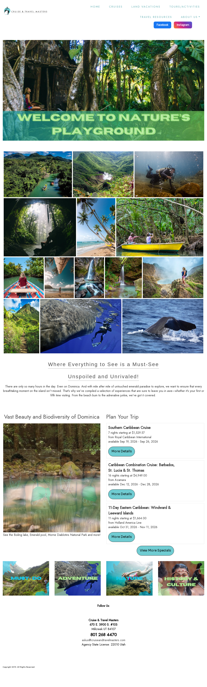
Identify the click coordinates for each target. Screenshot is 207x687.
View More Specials (155, 550)
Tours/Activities (184, 6)
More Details (121, 451)
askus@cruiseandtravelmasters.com (103, 640)
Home (95, 6)
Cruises (116, 6)
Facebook (162, 25)
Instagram (183, 25)
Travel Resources (156, 17)
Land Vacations (146, 6)
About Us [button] (189, 17)
